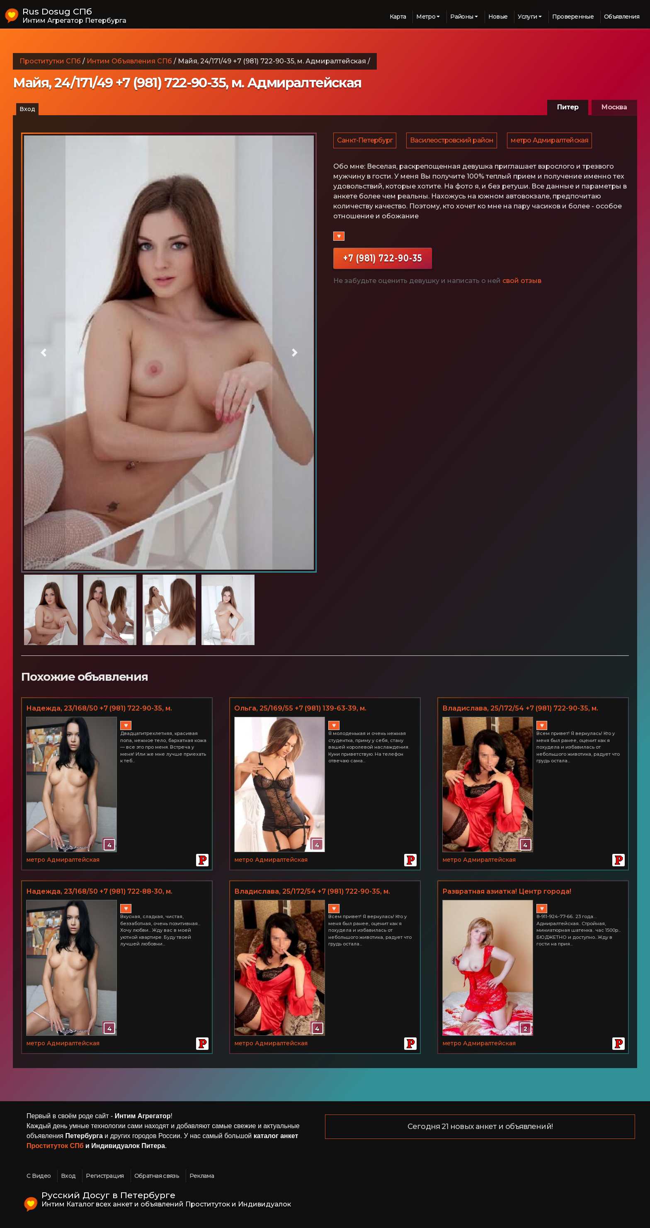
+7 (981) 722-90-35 (382, 260)
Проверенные (573, 16)
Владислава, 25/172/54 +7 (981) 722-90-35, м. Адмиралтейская (520, 708)
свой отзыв (521, 283)
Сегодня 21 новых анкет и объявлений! (480, 1126)
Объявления (621, 16)
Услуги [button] (527, 16)
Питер (567, 107)
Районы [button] (461, 16)
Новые (498, 16)
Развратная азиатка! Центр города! (506, 891)
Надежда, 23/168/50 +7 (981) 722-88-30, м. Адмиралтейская (99, 892)
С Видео (39, 1176)
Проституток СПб (55, 1145)
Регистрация (105, 1176)
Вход (27, 109)
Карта (398, 16)
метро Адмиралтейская (551, 141)
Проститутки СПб (50, 61)
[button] (43, 352)
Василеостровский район (453, 141)
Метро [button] (425, 16)
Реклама (201, 1176)
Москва (614, 107)
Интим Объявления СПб (129, 61)
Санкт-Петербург (365, 141)
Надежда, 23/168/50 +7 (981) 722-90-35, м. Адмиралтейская (99, 708)
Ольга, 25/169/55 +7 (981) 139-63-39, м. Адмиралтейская (300, 708)
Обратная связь (156, 1176)
